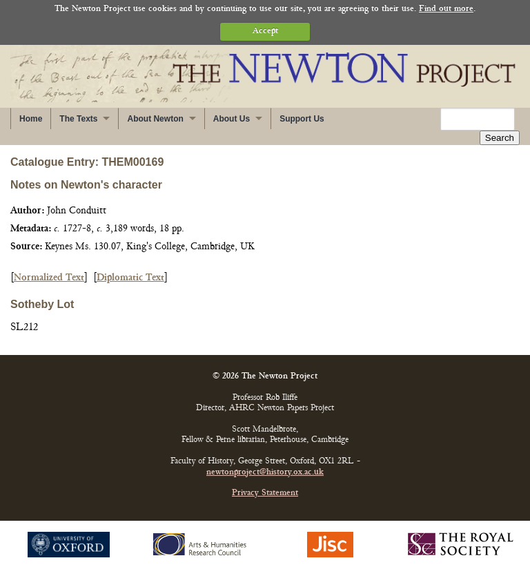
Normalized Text (49, 278)
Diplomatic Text (130, 278)
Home (30, 119)
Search (499, 138)
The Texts (78, 119)
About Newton (155, 119)
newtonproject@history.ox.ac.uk (265, 472)
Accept (265, 31)
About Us (231, 119)
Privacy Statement (265, 493)
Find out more (446, 9)
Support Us (301, 119)
